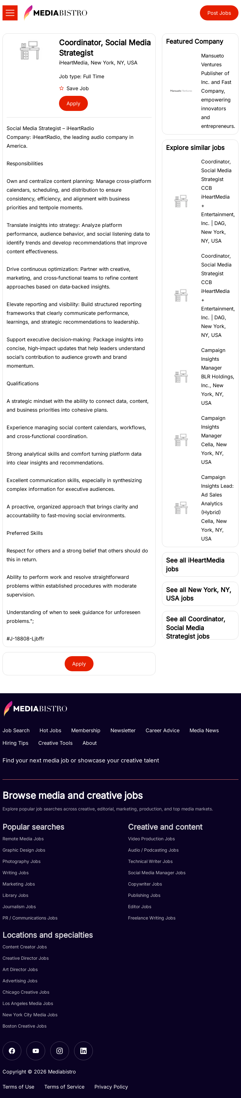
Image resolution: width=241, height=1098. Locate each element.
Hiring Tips (15, 743)
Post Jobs (219, 13)
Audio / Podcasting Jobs (153, 850)
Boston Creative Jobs (24, 1026)
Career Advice (162, 730)
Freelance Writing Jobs (151, 917)
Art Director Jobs (20, 969)
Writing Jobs (16, 872)
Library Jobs (15, 895)
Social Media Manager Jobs (156, 872)
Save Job (74, 88)
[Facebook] (12, 1050)
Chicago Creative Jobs (26, 992)
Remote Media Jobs (23, 838)
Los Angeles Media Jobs (28, 1003)
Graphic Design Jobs (24, 850)
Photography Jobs (21, 861)
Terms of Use (18, 1087)
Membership (85, 730)
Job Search (16, 730)
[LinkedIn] (83, 1050)
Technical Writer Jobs (150, 861)
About (90, 743)
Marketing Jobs (19, 884)
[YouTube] (35, 1050)
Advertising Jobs (20, 980)
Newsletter (123, 730)
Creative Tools (55, 743)
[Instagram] (59, 1050)
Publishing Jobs (144, 895)
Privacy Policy (111, 1087)
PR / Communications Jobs (30, 917)
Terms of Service (64, 1087)
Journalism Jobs (19, 906)
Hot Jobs (50, 730)
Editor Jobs (139, 906)
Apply (73, 103)
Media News (204, 730)
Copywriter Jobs (145, 884)
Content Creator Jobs (25, 946)
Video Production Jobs (151, 838)
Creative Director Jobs (26, 958)
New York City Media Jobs (30, 1014)
